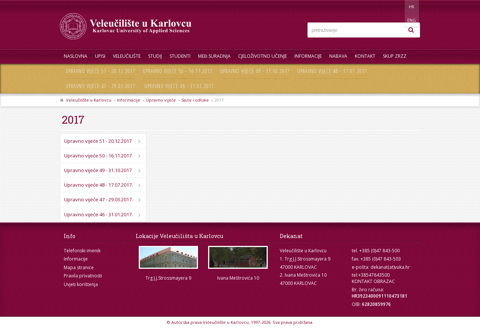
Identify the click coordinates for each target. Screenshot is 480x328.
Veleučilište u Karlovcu (88, 100)
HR (397, 6)
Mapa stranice (79, 267)
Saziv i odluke (195, 100)
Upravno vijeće (161, 100)
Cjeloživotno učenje (262, 56)
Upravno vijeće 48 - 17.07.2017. (333, 71)
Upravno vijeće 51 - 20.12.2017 (100, 71)
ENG (412, 6)
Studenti (180, 56)
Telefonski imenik (82, 250)
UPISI (100, 56)
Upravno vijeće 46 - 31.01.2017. (180, 86)
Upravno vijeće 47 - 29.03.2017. (101, 86)
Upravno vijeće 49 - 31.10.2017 (255, 71)
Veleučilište (127, 56)
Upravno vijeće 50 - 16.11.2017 (178, 71)
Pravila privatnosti (83, 276)
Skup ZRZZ (394, 56)
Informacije (308, 56)
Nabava (338, 56)
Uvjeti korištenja (81, 284)
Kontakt (365, 56)
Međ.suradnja (214, 56)
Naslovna (75, 56)
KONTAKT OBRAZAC (373, 281)
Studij (155, 56)
